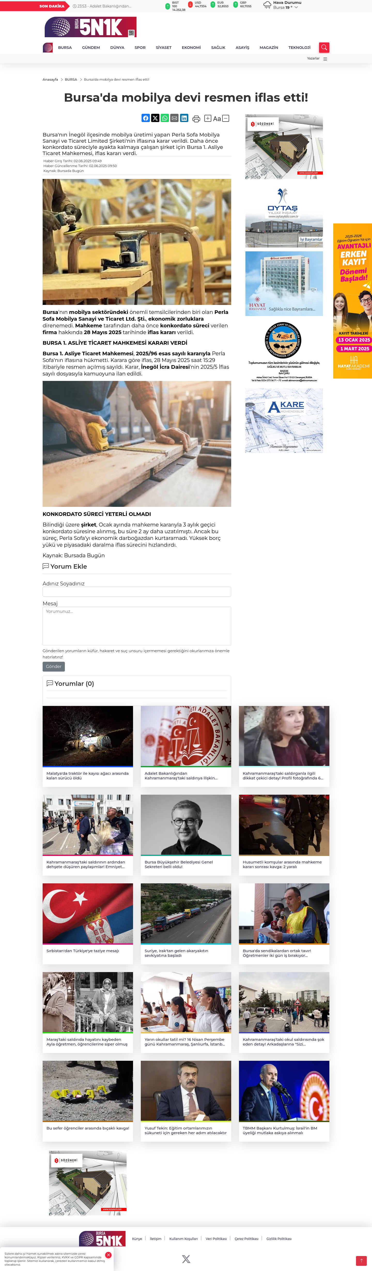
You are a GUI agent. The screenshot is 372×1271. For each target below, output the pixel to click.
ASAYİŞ (242, 47)
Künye (137, 1239)
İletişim (155, 1239)
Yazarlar (313, 58)
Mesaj (50, 603)
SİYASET (163, 47)
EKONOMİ (191, 47)
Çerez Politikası (247, 1239)
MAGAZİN (269, 47)
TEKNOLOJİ (300, 47)
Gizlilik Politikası (279, 1239)
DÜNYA (117, 47)
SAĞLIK (218, 47)
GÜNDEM (91, 47)
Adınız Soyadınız (63, 584)
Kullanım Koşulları (183, 1239)
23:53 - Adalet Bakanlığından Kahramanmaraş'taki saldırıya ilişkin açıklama (113, 6)
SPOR (140, 47)
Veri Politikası (216, 1239)
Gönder (53, 666)
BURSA (65, 47)
